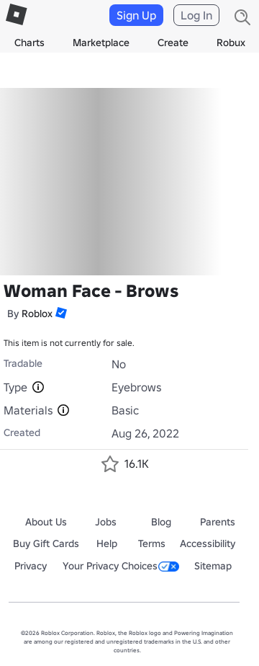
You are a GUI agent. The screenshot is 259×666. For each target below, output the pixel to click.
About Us (46, 521)
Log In (196, 15)
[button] (59, 312)
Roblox (37, 313)
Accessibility (207, 543)
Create (173, 42)
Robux (231, 42)
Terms (151, 543)
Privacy (30, 565)
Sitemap (213, 565)
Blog (161, 521)
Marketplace (101, 42)
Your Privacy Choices (121, 565)
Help (106, 543)
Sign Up (136, 15)
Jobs (106, 521)
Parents (217, 521)
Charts (29, 42)
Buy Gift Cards (46, 543)
